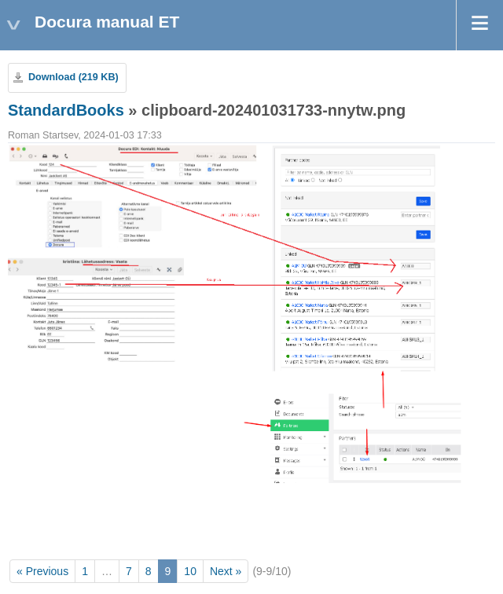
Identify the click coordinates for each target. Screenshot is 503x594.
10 (190, 571)
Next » (225, 571)
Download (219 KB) (73, 77)
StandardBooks (66, 110)
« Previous (42, 571)
